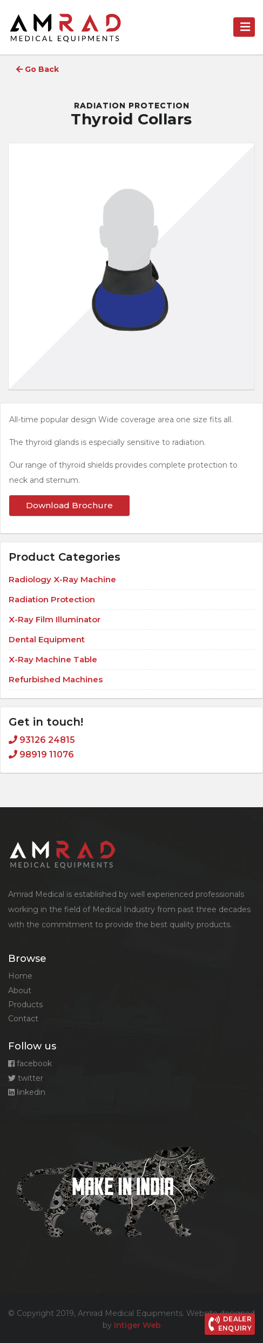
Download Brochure (69, 505)
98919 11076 (41, 754)
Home (20, 976)
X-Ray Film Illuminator (54, 619)
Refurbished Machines (56, 679)
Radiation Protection (132, 105)
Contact (23, 1018)
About (19, 990)
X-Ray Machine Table (53, 659)
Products (25, 1004)
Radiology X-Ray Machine (62, 579)
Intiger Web (137, 1325)
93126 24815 (42, 740)
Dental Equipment (47, 639)
